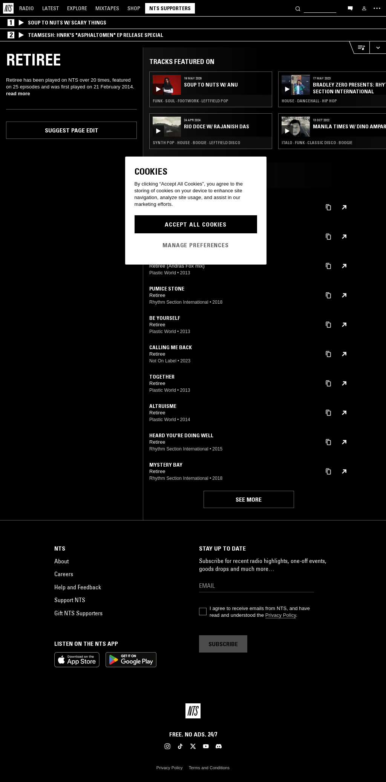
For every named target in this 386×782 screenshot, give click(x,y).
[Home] (8, 8)
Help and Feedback (77, 587)
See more (249, 499)
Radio (26, 8)
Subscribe (223, 644)
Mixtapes (107, 8)
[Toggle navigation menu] (377, 8)
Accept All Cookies (196, 224)
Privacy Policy (280, 615)
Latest (50, 8)
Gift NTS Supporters (78, 613)
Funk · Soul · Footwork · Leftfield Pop (190, 100)
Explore (77, 8)
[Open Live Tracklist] (359, 47)
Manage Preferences (195, 245)
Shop (133, 8)
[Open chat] (350, 8)
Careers (63, 574)
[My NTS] (364, 8)
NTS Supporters (170, 8)
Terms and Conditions (209, 767)
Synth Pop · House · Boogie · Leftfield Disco (196, 142)
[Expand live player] (377, 47)
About (61, 561)
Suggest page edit (71, 130)
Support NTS (69, 600)
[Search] (298, 8)
